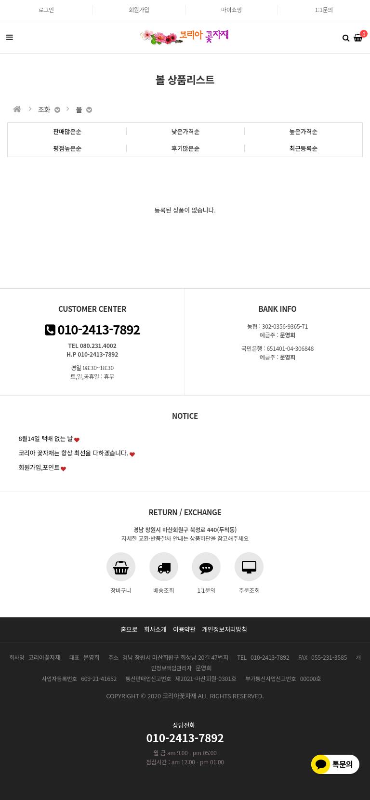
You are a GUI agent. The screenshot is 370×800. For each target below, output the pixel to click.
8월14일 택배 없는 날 (45, 438)
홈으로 (128, 629)
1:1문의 (324, 9)
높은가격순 (303, 131)
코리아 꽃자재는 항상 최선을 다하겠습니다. (73, 452)
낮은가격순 (186, 131)
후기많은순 (186, 148)
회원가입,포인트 (38, 467)
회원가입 (139, 9)
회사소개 (155, 629)
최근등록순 (303, 148)
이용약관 (184, 629)
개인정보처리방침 (224, 629)
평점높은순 (67, 148)
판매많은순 (67, 131)
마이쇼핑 (231, 9)
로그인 (46, 9)
